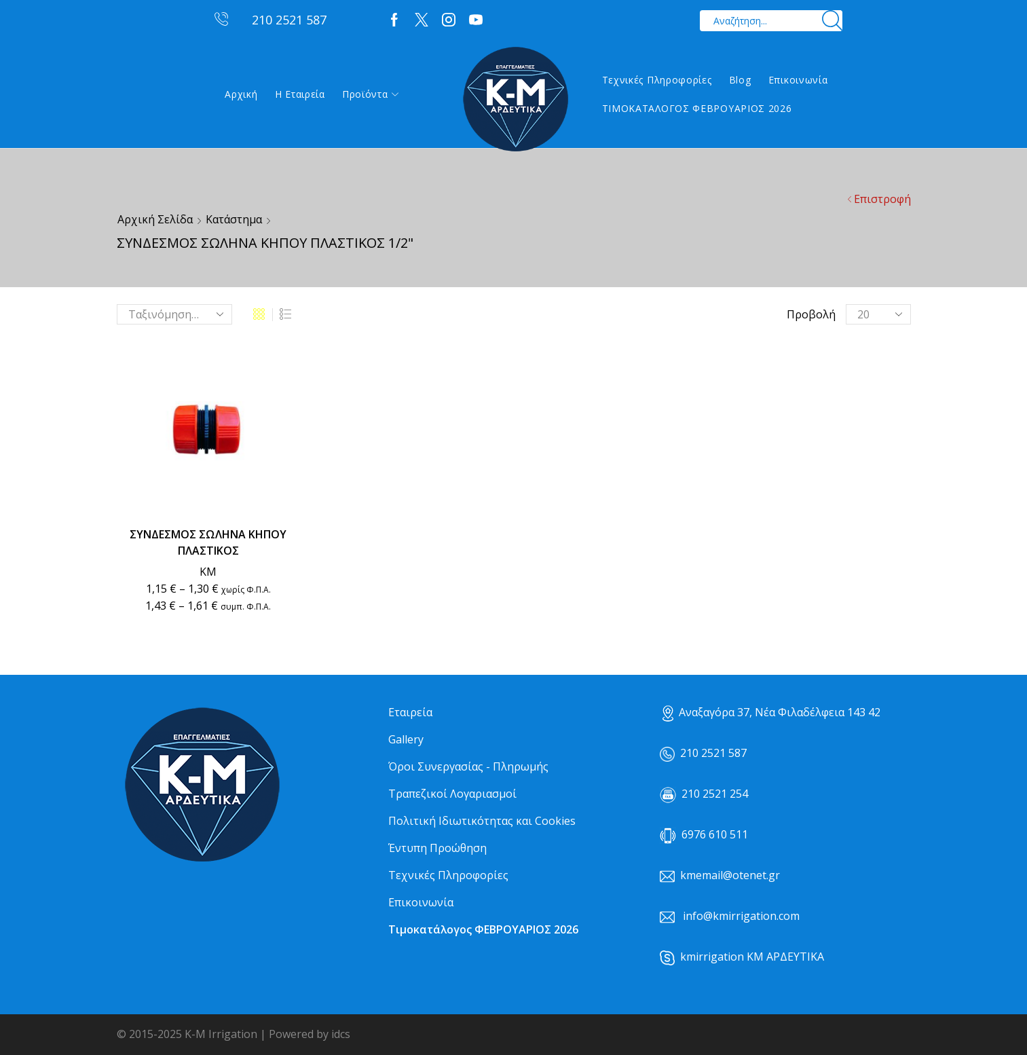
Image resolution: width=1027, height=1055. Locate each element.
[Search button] (831, 20)
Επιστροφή (882, 199)
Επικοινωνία (798, 79)
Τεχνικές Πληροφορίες (657, 79)
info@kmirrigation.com (741, 915)
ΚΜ (208, 571)
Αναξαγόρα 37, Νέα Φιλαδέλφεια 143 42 (771, 712)
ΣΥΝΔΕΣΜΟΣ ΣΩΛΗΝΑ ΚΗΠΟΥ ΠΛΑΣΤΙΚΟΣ (208, 542)
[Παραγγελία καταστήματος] (174, 314)
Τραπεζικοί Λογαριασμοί (452, 793)
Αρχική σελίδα (155, 219)
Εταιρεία (410, 712)
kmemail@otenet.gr (730, 875)
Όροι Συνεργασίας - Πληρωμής (468, 766)
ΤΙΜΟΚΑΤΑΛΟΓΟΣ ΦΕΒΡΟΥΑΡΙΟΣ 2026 (697, 108)
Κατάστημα (234, 219)
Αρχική (241, 94)
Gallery (406, 739)
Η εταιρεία (300, 94)
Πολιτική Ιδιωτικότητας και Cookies (482, 820)
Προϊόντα (370, 94)
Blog (740, 79)
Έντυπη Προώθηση (437, 847)
